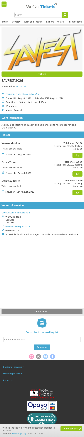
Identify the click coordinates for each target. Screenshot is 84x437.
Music (5, 21)
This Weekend (74, 21)
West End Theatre (33, 21)
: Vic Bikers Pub (16, 212)
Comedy (16, 21)
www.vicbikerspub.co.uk (17, 226)
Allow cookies (71, 428)
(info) (36, 94)
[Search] (65, 15)
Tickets (42, 73)
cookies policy (19, 433)
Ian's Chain (21, 86)
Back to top (42, 311)
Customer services (12, 366)
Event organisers (11, 373)
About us (7, 380)
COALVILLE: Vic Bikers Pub (19, 94)
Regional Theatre (55, 21)
